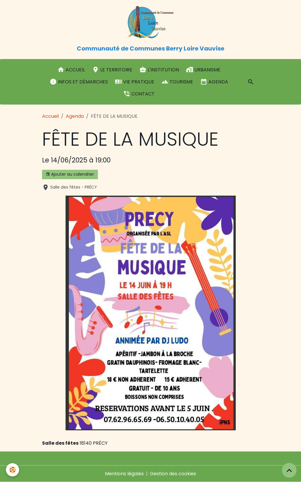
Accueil (71, 69)
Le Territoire (112, 69)
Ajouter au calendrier (70, 174)
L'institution (159, 69)
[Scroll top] (289, 470)
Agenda (214, 81)
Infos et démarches (79, 81)
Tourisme (177, 81)
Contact (139, 93)
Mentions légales (124, 473)
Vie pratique (134, 81)
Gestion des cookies (173, 473)
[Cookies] (12, 469)
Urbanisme (203, 69)
